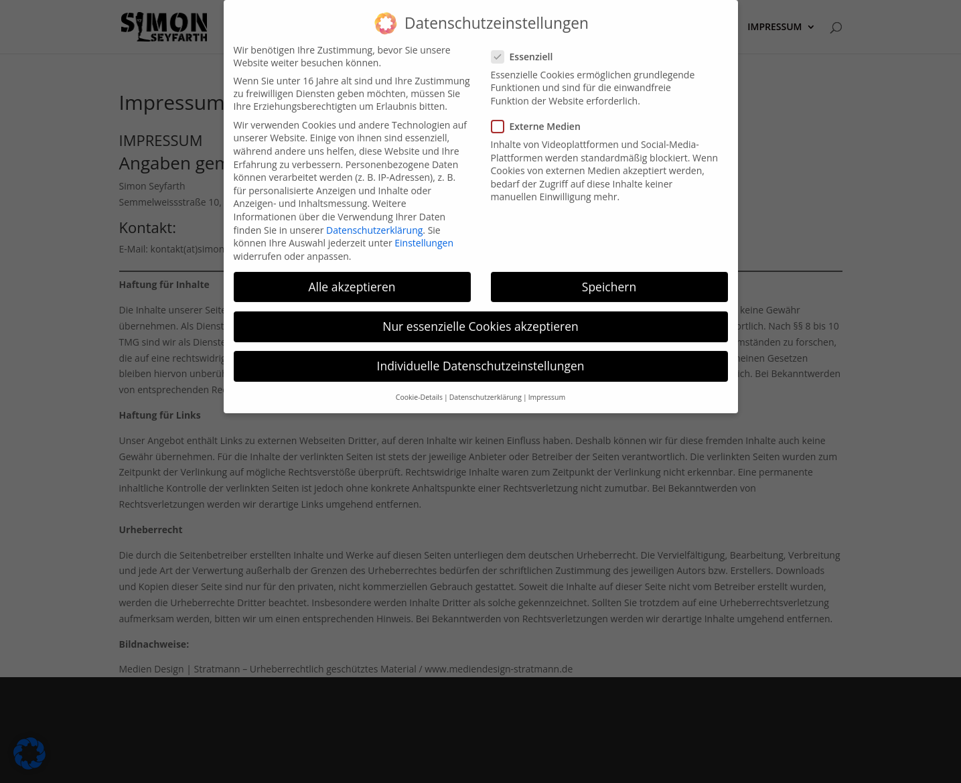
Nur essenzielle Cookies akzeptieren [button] (480, 317)
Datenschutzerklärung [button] (485, 389)
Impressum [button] (546, 389)
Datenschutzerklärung (374, 221)
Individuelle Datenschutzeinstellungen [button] (481, 357)
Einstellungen (423, 234)
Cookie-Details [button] (419, 389)
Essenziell (528, 48)
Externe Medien (541, 118)
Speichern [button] (609, 278)
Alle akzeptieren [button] (351, 278)
